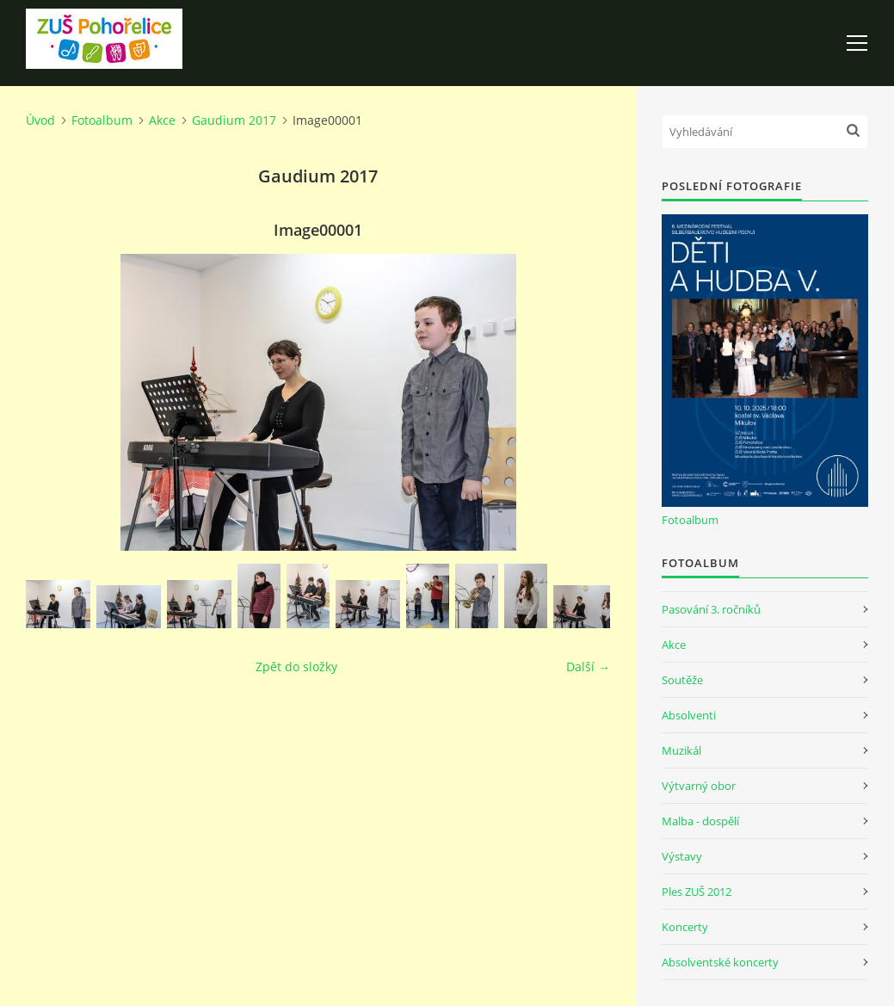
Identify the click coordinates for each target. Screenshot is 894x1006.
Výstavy (682, 856)
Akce (162, 120)
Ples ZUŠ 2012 (696, 891)
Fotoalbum (102, 120)
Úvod (40, 120)
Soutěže (682, 680)
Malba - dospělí (700, 821)
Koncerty (685, 927)
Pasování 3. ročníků (711, 609)
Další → (588, 666)
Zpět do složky (296, 666)
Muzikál (681, 750)
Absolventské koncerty (720, 962)
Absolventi (689, 715)
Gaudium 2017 (234, 120)
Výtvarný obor (699, 785)
